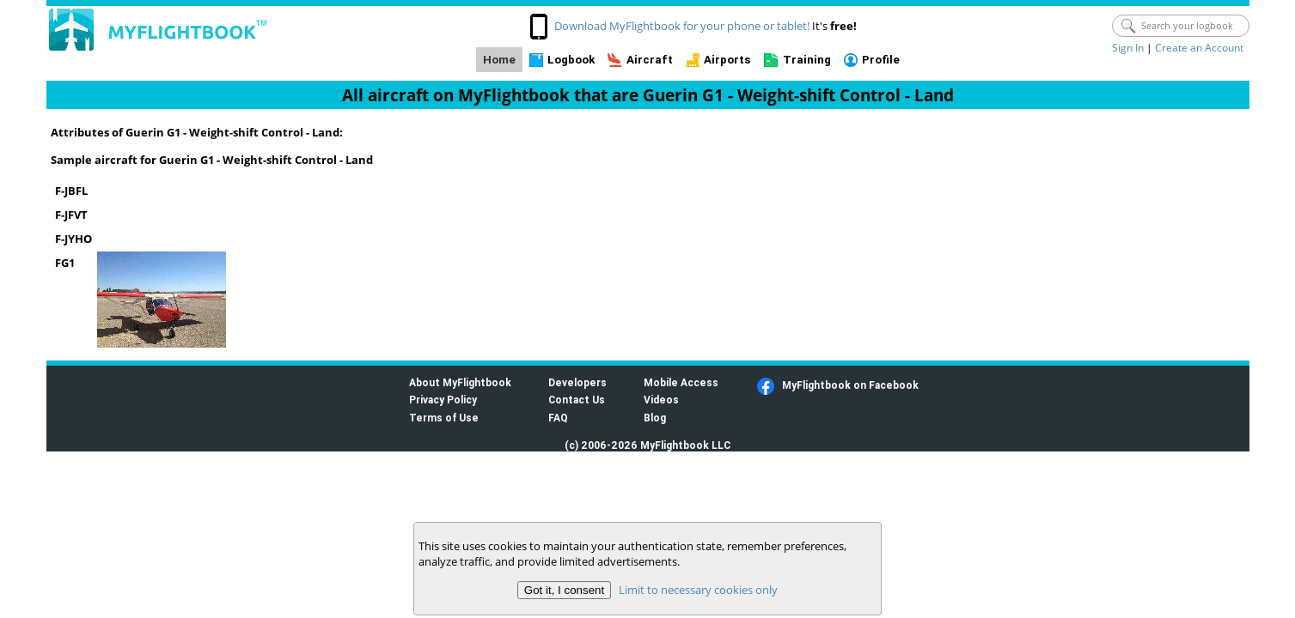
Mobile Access (681, 382)
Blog (655, 417)
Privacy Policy (443, 399)
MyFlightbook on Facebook (850, 385)
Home (499, 59)
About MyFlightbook (460, 382)
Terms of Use (444, 417)
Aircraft (649, 59)
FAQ (558, 417)
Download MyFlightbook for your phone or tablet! (681, 25)
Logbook (571, 59)
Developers (577, 382)
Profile (881, 59)
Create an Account (1199, 47)
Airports (727, 59)
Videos (661, 399)
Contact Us (576, 399)
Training (807, 59)
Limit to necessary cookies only (698, 589)
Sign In (1128, 47)
